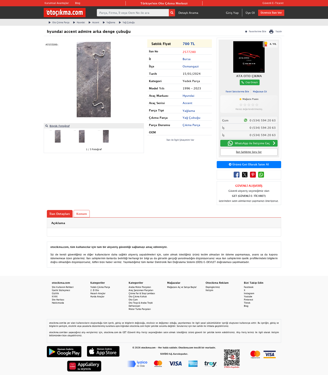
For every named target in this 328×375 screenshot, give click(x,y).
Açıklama (58, 223)
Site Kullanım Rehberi (63, 287)
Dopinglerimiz (213, 287)
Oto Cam (133, 299)
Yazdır (275, 31)
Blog (77, 3)
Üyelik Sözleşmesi (61, 290)
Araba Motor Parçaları (140, 287)
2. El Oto (94, 290)
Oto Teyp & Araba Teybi (141, 303)
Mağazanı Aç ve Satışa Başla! (182, 287)
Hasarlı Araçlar (97, 293)
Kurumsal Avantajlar (57, 3)
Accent (94, 22)
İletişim (209, 290)
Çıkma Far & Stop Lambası (142, 293)
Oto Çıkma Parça (59, 22)
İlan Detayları (60, 213)
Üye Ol (250, 12)
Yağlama (109, 22)
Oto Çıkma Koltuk (138, 296)
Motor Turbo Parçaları (140, 309)
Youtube (248, 296)
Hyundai (79, 22)
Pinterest (248, 299)
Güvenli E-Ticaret (273, 3)
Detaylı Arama (188, 12)
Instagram (249, 293)
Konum (81, 213)
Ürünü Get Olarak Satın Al (249, 164)
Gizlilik (55, 293)
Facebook (249, 287)
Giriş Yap (232, 12)
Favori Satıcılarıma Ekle (237, 91)
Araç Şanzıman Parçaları (141, 290)
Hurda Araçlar (97, 296)
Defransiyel (134, 306)
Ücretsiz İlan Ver (271, 12)
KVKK (55, 296)
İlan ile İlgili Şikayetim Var (180, 139)
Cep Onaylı (250, 82)
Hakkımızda (58, 303)
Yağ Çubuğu (127, 22)
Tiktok (247, 303)
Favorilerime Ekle (255, 31)
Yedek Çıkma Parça (100, 287)
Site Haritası (58, 299)
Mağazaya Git (260, 91)
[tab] (164, 223)
